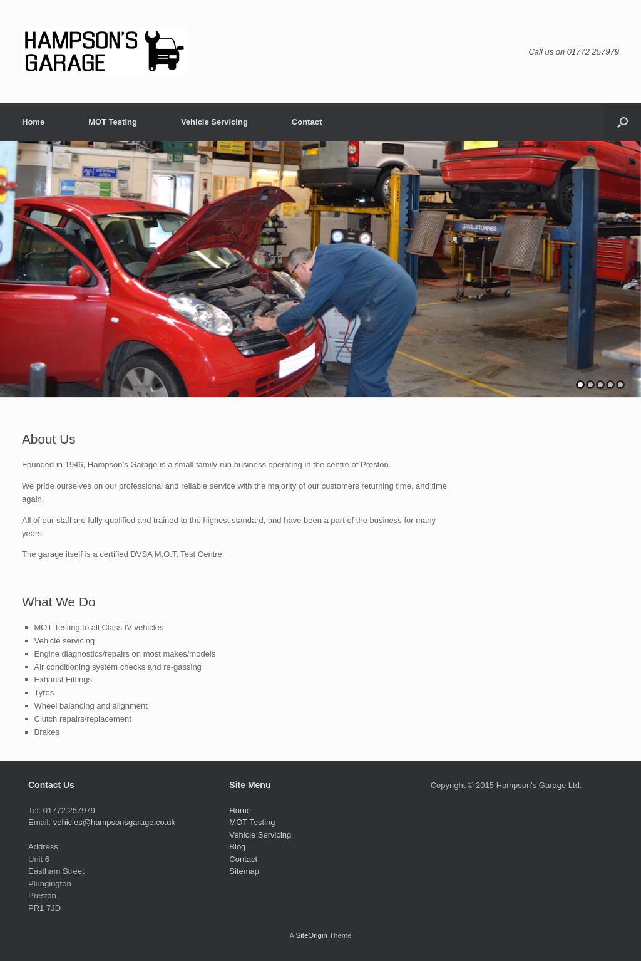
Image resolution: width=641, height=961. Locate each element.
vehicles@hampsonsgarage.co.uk (114, 822)
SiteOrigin (311, 935)
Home (33, 122)
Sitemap (244, 871)
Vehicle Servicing (214, 122)
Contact (307, 122)
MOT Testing (112, 122)
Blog (237, 846)
